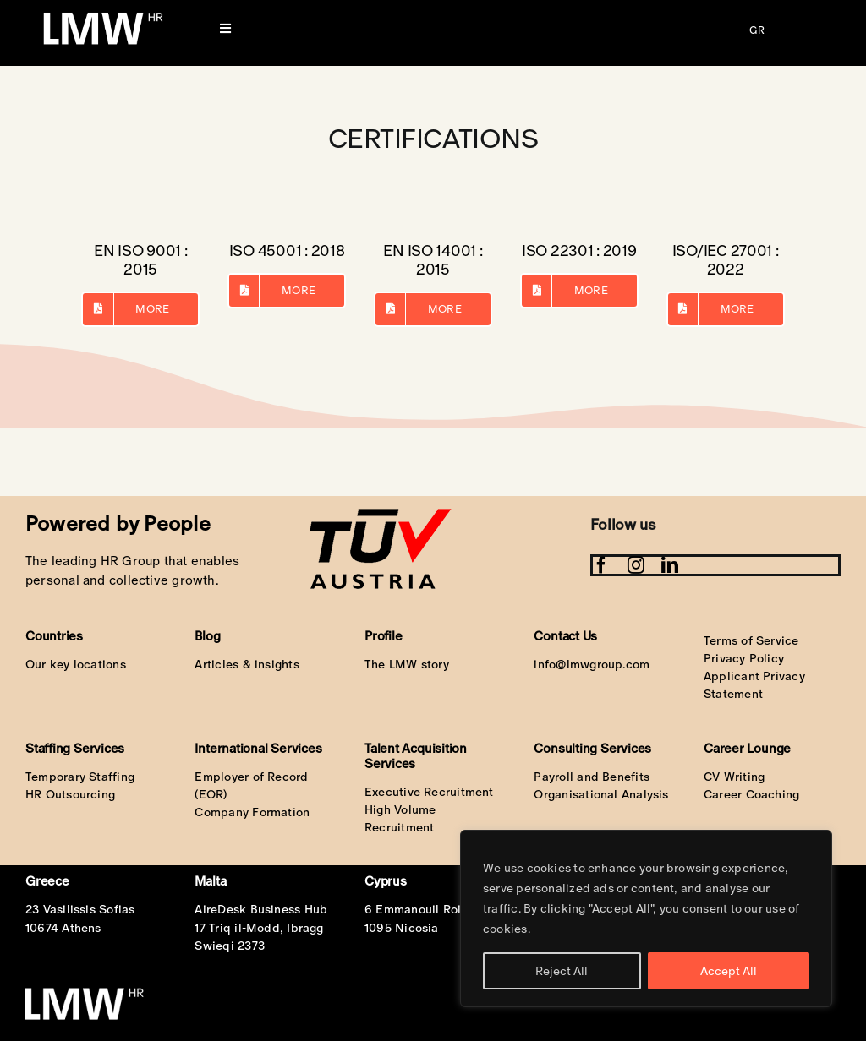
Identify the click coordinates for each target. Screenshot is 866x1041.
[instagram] (636, 565)
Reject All (561, 971)
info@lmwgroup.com (592, 664)
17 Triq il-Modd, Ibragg (259, 928)
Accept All (728, 971)
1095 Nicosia (401, 928)
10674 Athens (63, 928)
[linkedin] (669, 565)
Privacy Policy (744, 658)
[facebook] (601, 565)
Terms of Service (751, 640)
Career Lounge (747, 748)
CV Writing (734, 776)
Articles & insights (247, 664)
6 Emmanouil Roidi (418, 909)
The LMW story (406, 664)
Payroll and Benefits (592, 776)
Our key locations (75, 664)
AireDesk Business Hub (261, 909)
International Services (258, 748)
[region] (646, 918)
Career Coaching (751, 794)
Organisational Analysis (601, 794)
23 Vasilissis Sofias (80, 909)
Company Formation (252, 812)
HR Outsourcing (70, 794)
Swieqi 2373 (229, 945)
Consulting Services (592, 748)
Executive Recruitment (429, 791)
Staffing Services (74, 748)
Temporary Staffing (79, 776)
